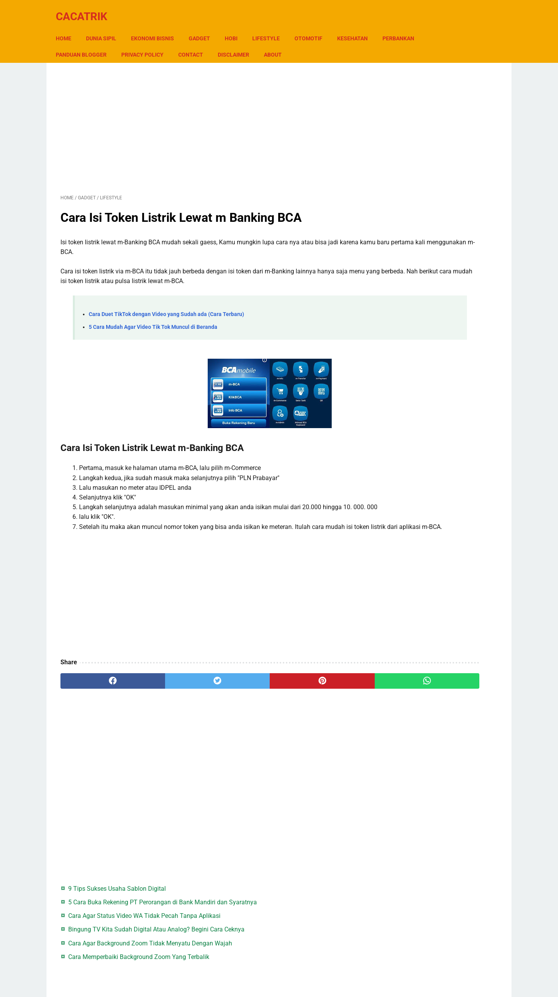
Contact (241, 43)
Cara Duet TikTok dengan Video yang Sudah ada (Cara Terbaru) (166, 307)
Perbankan (76, 43)
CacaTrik (86, 9)
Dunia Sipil (106, 27)
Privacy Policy (193, 43)
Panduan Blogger (132, 43)
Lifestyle (270, 27)
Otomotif (313, 27)
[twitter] (170, 694)
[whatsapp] (316, 694)
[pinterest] (243, 694)
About (324, 43)
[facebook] (97, 694)
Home (68, 27)
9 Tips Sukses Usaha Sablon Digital (438, 74)
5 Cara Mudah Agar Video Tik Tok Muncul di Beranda (153, 320)
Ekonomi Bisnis (157, 27)
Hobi (235, 27)
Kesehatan (357, 27)
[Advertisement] (206, 119)
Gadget (204, 27)
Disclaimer (284, 43)
